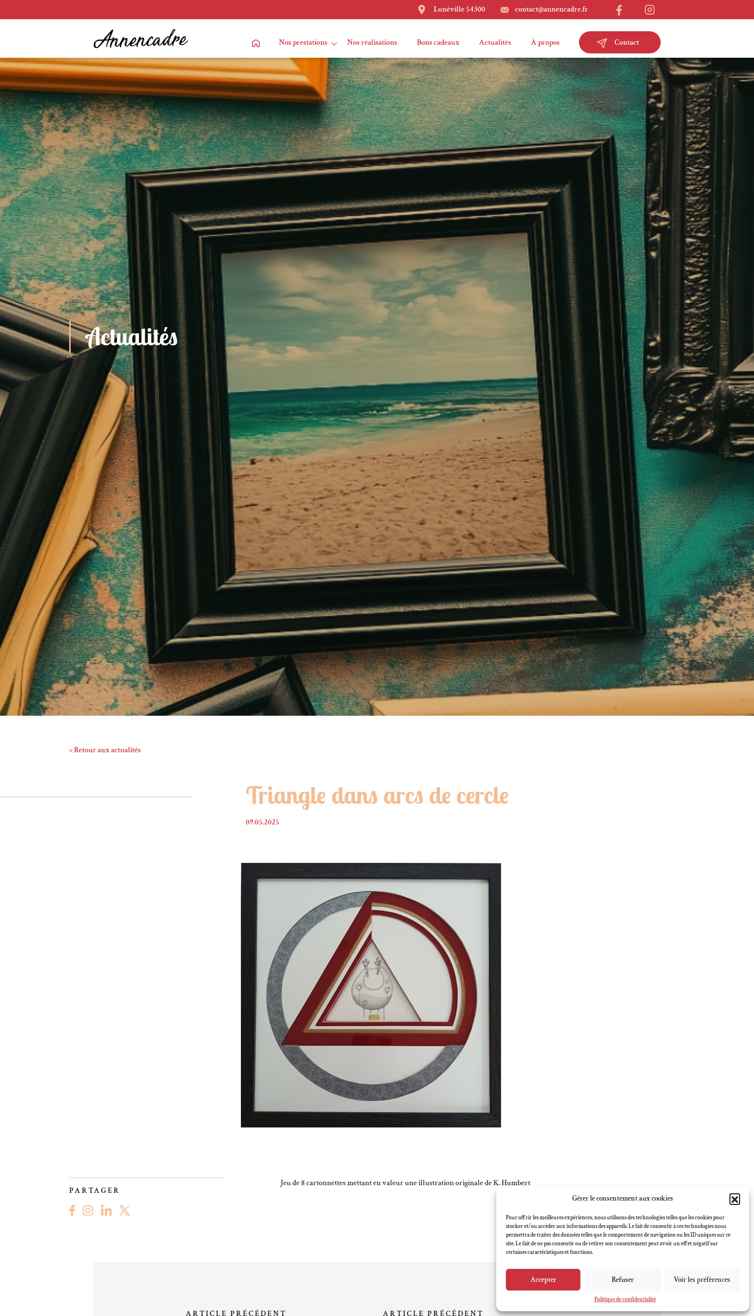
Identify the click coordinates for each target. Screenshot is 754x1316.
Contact (618, 43)
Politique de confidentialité (625, 1299)
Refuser (623, 1279)
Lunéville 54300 (459, 9)
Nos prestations (303, 43)
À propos (545, 43)
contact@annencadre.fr (551, 9)
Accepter (543, 1279)
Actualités (495, 43)
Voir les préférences (702, 1279)
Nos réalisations (372, 43)
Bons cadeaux (438, 43)
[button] (735, 1198)
